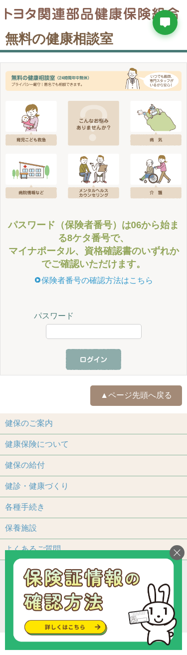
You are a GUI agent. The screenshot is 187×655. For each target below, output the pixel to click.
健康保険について (37, 444)
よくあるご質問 (33, 549)
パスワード (54, 316)
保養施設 (21, 528)
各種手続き (25, 507)
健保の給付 (25, 465)
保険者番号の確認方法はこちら (97, 280)
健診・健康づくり (37, 486)
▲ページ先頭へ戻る (136, 395)
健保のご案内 (29, 423)
